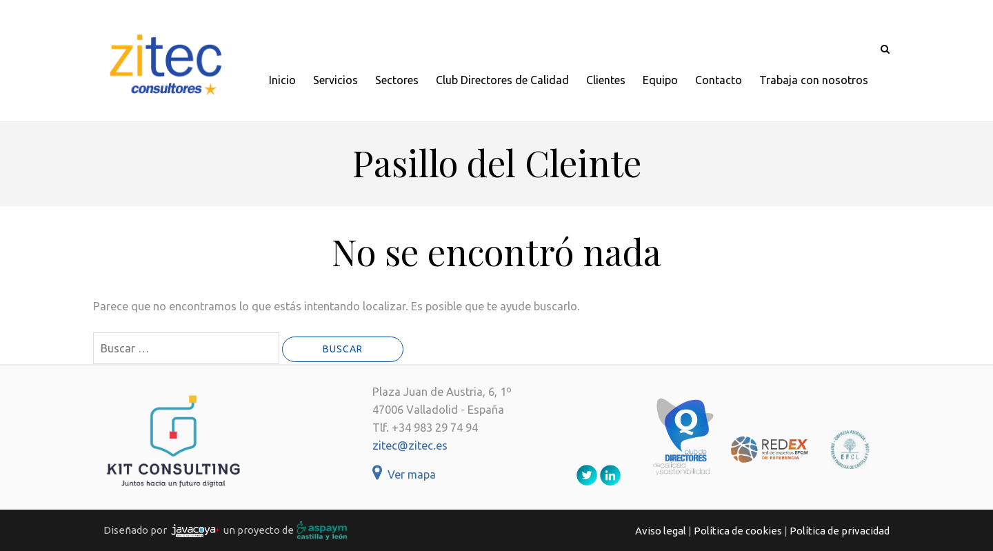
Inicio (282, 80)
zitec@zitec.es (410, 445)
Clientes (605, 80)
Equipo (660, 80)
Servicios (335, 80)
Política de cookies (738, 531)
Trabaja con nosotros (813, 80)
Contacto (718, 80)
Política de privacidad (840, 531)
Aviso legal (660, 531)
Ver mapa (404, 474)
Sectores (397, 80)
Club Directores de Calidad (502, 80)
